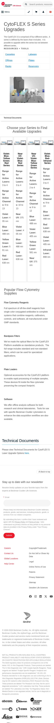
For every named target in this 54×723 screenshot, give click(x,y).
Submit (9, 535)
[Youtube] (51, 597)
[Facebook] (30, 597)
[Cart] (36, 12)
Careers (7, 548)
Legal (31, 562)
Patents (32, 572)
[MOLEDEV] (21, 717)
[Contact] (28, 12)
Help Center (9, 564)
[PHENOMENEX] (36, 717)
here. (27, 453)
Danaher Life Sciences (38, 588)
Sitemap (32, 582)
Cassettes (10, 54)
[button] (26, 4)
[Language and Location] (50, 12)
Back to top (44, 471)
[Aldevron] (21, 701)
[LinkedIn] (40, 597)
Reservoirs (34, 66)
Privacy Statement (36, 577)
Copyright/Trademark (38, 548)
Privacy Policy (20, 522)
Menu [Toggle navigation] (5, 12)
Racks (8, 66)
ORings (8, 60)
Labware (33, 54)
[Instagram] (35, 597)
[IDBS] (21, 709)
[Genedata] (7, 709)
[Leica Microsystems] (7, 717)
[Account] (43, 12)
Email (6, 497)
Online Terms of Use (37, 567)
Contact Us (8, 553)
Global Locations (11, 558)
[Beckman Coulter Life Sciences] (36, 702)
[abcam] (7, 701)
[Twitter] (45, 597)
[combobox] (38, 4)
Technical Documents (12, 118)
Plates (31, 60)
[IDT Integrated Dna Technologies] (36, 709)
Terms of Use (34, 522)
